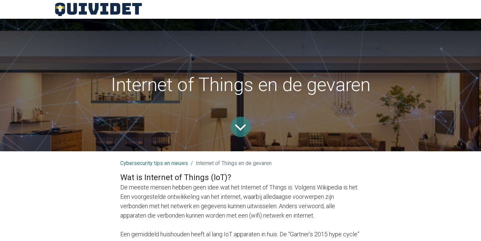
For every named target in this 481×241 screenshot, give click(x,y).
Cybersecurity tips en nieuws (154, 163)
